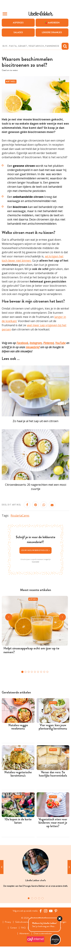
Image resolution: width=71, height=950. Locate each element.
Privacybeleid (35, 561)
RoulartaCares (20, 515)
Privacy (8, 922)
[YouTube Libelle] (51, 911)
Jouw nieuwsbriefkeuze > (35, 550)
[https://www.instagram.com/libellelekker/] (45, 911)
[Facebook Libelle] (40, 911)
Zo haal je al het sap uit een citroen (35, 421)
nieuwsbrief (33, 347)
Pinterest (48, 343)
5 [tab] (42, 898)
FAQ (23, 928)
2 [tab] (32, 898)
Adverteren (24, 933)
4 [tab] (39, 898)
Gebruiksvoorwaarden (24, 922)
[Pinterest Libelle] (56, 911)
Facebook (22, 343)
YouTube (60, 343)
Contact (13, 928)
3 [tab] (35, 898)
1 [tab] (29, 898)
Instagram (36, 343)
